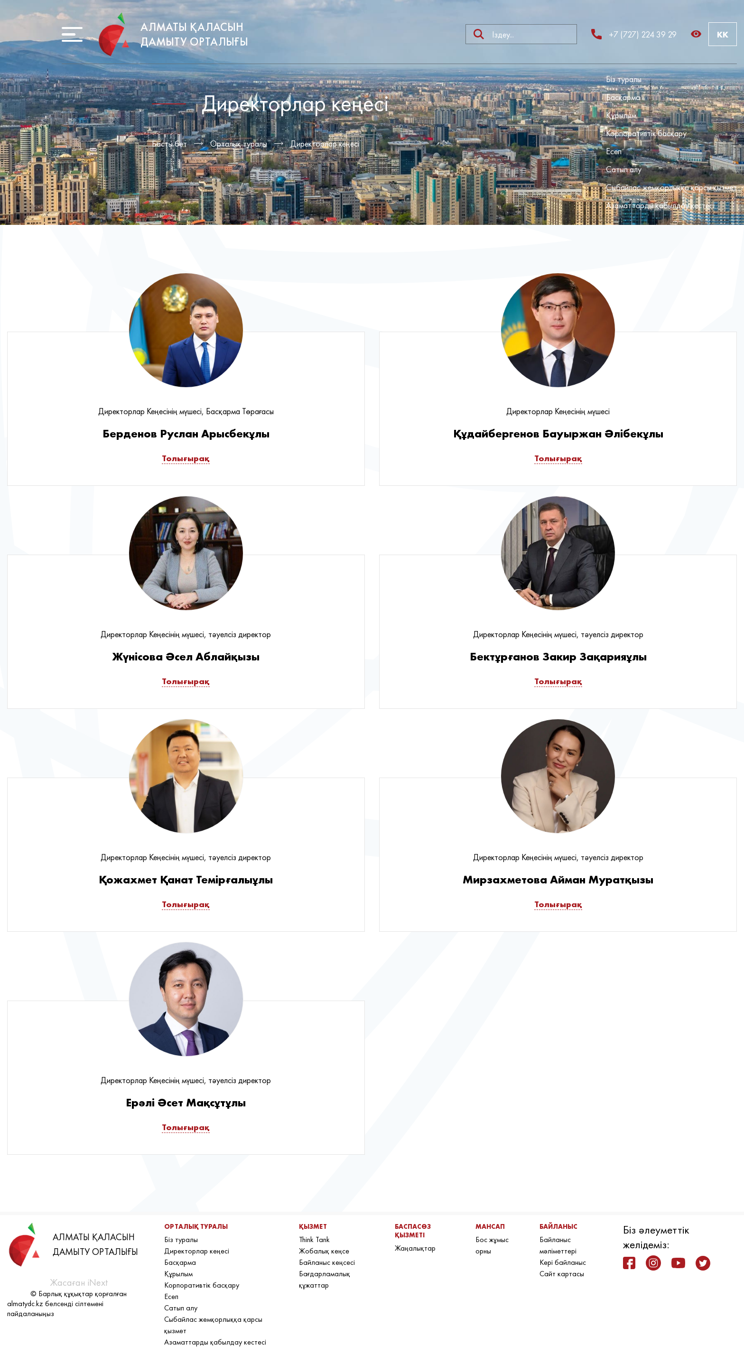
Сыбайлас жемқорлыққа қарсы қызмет (671, 187)
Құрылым (621, 115)
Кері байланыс (562, 1262)
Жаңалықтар (415, 1248)
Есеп (614, 151)
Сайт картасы (561, 1274)
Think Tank (314, 1239)
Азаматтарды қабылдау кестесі (660, 205)
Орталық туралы (238, 143)
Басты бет (169, 143)
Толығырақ (186, 458)
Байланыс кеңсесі (327, 1262)
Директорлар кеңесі (324, 143)
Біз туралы (624, 79)
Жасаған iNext (79, 1282)
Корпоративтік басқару (646, 133)
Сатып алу (624, 169)
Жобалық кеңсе (324, 1251)
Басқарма (623, 97)
